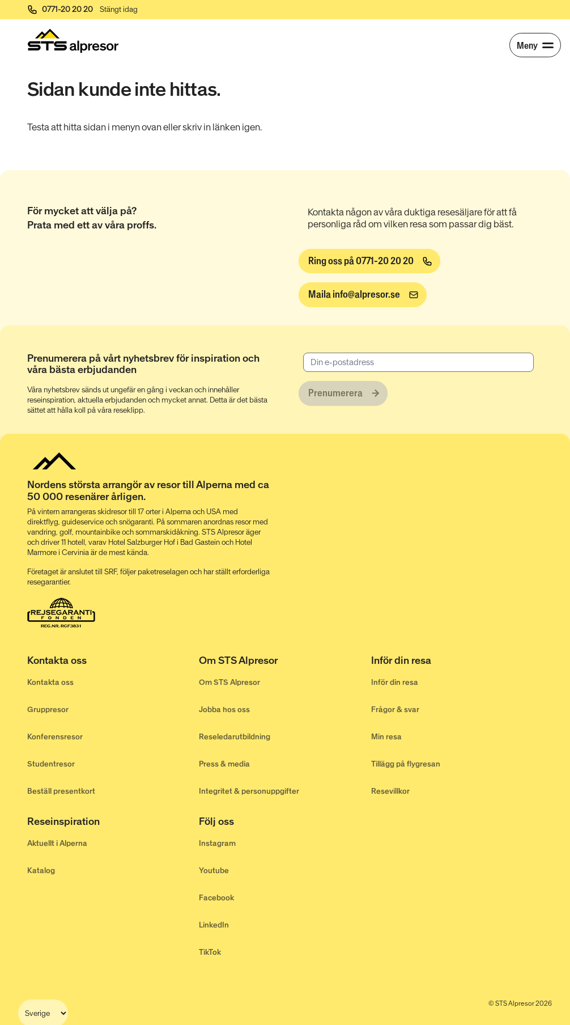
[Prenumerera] (343, 393)
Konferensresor (55, 737)
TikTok (210, 952)
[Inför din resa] (457, 663)
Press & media (224, 764)
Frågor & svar (395, 709)
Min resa (386, 737)
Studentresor (51, 764)
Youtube (214, 870)
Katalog (41, 870)
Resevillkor (390, 791)
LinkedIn (214, 925)
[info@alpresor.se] (363, 294)
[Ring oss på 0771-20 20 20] (369, 261)
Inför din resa (394, 682)
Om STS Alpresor (229, 682)
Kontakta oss (50, 682)
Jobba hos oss (224, 709)
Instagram (217, 843)
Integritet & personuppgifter (249, 791)
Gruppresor (48, 709)
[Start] (73, 40)
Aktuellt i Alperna (57, 843)
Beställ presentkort (61, 791)
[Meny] (535, 45)
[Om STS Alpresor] (285, 663)
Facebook (216, 898)
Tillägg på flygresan (405, 764)
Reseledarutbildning (234, 737)
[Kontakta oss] (113, 663)
